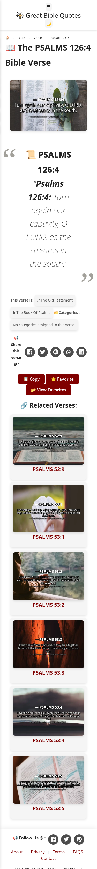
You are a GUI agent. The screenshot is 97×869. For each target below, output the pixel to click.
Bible (21, 38)
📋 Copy (31, 379)
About (17, 852)
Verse (38, 38)
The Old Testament (57, 300)
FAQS (78, 852)
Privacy (37, 852)
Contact (48, 858)
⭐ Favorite (62, 379)
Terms (59, 852)
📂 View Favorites (48, 390)
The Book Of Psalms (33, 312)
